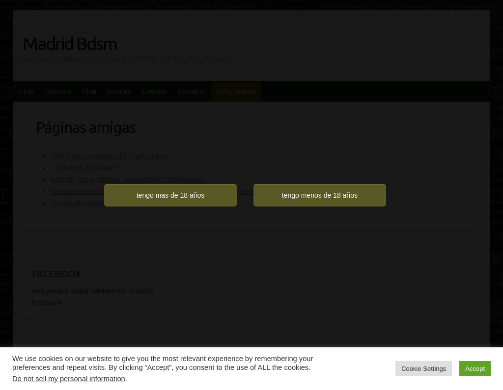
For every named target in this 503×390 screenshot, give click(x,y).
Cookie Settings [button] (423, 368)
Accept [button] (475, 368)
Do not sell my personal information (68, 379)
